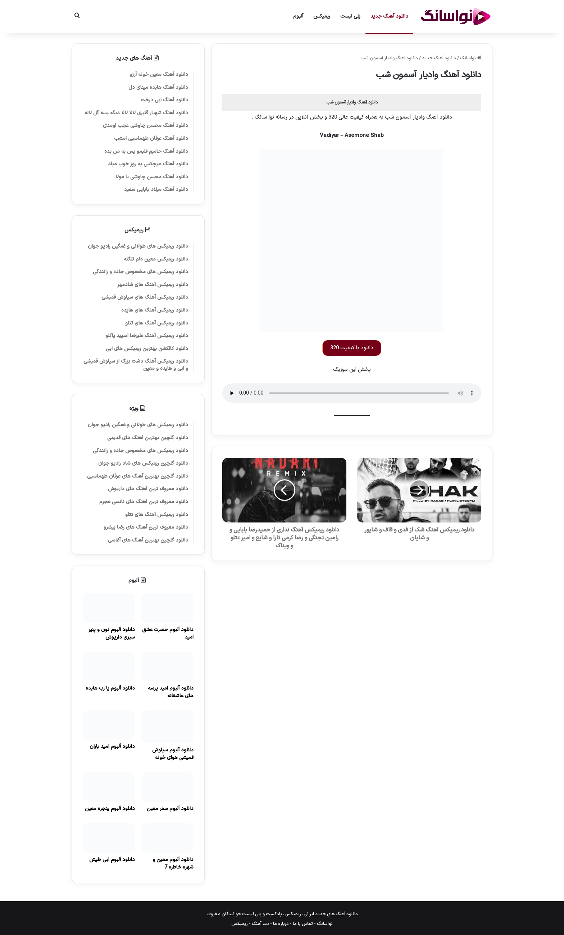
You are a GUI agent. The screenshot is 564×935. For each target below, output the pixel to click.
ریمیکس (321, 16)
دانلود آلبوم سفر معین (170, 808)
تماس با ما (303, 923)
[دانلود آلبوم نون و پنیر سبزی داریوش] (109, 608)
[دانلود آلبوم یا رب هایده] (109, 666)
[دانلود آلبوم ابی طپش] (109, 838)
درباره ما (281, 923)
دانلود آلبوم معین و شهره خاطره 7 (173, 863)
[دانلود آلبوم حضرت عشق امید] (167, 608)
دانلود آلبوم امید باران (112, 746)
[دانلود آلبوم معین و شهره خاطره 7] (167, 838)
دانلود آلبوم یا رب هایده (110, 688)
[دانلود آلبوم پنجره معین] (109, 787)
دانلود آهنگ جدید (389, 16)
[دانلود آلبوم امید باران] (109, 725)
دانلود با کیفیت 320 (351, 348)
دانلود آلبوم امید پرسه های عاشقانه (171, 692)
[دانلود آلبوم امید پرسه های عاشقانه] (167, 666)
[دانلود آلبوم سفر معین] (167, 787)
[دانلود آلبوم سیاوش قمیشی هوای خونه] (167, 726)
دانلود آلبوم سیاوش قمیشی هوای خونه (173, 753)
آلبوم (298, 16)
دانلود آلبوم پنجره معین (110, 808)
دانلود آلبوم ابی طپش (112, 859)
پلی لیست (350, 16)
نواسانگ (470, 58)
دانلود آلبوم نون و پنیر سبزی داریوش (111, 633)
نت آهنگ (260, 923)
